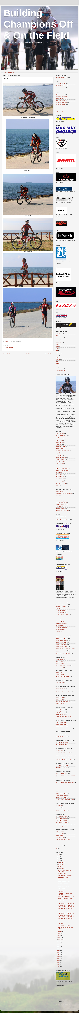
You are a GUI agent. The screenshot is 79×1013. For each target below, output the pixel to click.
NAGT (57, 453)
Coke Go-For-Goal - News (62, 736)
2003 (58, 966)
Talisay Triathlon (59, 466)
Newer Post (6, 354)
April (59, 935)
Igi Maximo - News (60, 98)
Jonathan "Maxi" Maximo (61, 623)
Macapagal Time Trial (61, 452)
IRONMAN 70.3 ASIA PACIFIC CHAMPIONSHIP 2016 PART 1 (66, 919)
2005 (58, 962)
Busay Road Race (60, 433)
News (57, 846)
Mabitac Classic (59, 448)
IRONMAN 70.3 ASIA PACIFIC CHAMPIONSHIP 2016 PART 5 (66, 906)
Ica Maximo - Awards (60, 85)
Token (57, 335)
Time (57, 367)
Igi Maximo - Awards (60, 94)
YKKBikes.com (59, 337)
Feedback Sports (60, 368)
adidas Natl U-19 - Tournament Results (65, 759)
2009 (58, 954)
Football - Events (59, 518)
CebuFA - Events (59, 659)
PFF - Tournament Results (62, 810)
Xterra (57, 485)
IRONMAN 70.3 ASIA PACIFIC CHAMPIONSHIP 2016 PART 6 (66, 903)
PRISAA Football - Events (62, 793)
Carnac (57, 355)
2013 (58, 946)
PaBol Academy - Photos (61, 822)
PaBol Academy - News (61, 820)
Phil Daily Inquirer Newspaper (62, 614)
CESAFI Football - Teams (61, 646)
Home (4, 72)
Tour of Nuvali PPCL (60, 481)
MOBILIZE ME (61, 888)
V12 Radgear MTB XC (61, 483)
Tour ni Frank (59, 472)
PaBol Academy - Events (61, 818)
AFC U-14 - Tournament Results (63, 676)
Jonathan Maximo (60, 625)
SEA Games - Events (60, 688)
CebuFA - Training (60, 667)
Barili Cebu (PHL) (60, 500)
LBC (57, 357)
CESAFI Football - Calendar (62, 637)
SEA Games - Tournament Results (64, 691)
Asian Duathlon (59, 491)
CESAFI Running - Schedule (62, 651)
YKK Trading (58, 333)
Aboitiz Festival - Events (61, 722)
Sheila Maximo (59, 631)
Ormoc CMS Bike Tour (61, 457)
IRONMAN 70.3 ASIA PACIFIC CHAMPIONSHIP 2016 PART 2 (66, 916)
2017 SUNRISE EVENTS (64, 925)
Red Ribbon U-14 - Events (62, 742)
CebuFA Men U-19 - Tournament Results (65, 782)
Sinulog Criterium (60, 463)
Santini (57, 348)
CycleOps (58, 359)
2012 (58, 948)
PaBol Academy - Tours (61, 826)
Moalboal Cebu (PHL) (61, 508)
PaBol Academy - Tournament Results (64, 824)
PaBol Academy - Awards (61, 816)
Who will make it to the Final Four (63, 653)
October (60, 866)
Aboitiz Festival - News (61, 724)
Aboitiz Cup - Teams (60, 714)
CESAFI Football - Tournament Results (65, 648)
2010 (58, 952)
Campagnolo (59, 342)
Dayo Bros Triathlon (60, 438)
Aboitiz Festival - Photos (61, 726)
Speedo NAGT (59, 465)
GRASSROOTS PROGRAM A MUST (67, 896)
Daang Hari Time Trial (61, 437)
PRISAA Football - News (61, 795)
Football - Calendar (60, 516)
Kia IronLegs (58, 444)
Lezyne (57, 363)
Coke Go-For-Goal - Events (62, 734)
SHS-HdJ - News (60, 835)
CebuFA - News (59, 661)
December (61, 862)
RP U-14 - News (59, 699)
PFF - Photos (59, 809)
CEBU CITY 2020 (62, 873)
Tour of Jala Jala (59, 480)
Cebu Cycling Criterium (61, 435)
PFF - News (58, 807)
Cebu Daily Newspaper (61, 606)
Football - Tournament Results (63, 519)
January (60, 939)
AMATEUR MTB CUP (63, 884)
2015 (58, 942)
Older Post (48, 354)
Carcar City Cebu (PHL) (61, 502)
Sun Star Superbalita (60, 610)
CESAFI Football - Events (62, 638)
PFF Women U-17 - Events (62, 765)
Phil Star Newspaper (60, 612)
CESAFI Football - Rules (61, 644)
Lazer (57, 340)
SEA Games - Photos (61, 690)
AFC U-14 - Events (60, 672)
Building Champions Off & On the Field (38, 24)
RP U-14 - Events (60, 697)
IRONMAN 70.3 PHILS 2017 (64, 875)
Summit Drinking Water (61, 370)
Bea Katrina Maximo (60, 110)
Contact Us (11, 72)
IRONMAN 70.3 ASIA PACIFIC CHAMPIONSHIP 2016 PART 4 (66, 909)
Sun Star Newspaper (60, 603)
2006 (58, 960)
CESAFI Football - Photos (62, 642)
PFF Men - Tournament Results (63, 752)
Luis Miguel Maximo (60, 104)
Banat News (58, 608)
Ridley (57, 339)
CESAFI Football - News (61, 640)
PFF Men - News (59, 750)
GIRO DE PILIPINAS (63, 877)
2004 (58, 964)
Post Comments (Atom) (14, 357)
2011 (58, 950)
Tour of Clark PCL (60, 476)
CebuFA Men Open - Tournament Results (65, 775)
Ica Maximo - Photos (60, 89)
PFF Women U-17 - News (62, 767)
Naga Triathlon (59, 455)
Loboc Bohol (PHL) (60, 506)
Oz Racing (58, 354)
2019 (58, 854)
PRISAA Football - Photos (62, 797)
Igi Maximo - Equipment (61, 96)
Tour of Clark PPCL (60, 478)
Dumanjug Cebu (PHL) (61, 504)
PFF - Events (59, 805)
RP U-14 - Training (60, 703)
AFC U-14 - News (60, 674)
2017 (58, 858)
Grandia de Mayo (60, 442)
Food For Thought (60, 845)
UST (57, 848)
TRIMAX (60, 879)
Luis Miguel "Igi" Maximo (61, 102)
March (60, 937)
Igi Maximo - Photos (60, 100)
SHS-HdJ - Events (60, 833)
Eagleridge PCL (59, 440)
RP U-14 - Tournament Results (63, 701)
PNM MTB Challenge (60, 459)
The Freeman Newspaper (62, 604)
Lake (57, 361)
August (60, 931)
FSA (57, 350)
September (61, 868)
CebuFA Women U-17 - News (62, 788)
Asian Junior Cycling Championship (64, 493)
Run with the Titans (60, 461)
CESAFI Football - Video (61, 650)
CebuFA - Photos (60, 663)
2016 (58, 860)
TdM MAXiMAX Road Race (62, 468)
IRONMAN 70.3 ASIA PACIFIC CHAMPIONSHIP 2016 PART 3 (66, 913)
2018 (58, 856)
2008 (58, 956)
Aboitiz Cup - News (60, 711)
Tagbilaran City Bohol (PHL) (62, 510)
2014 (58, 944)
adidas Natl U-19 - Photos (62, 757)
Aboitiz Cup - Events (60, 709)
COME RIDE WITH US (63, 886)
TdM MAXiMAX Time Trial (62, 470)
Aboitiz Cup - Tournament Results (63, 716)
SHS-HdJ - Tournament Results (63, 839)
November (61, 864)
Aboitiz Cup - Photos (60, 712)
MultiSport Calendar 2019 (62, 77)
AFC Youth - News (60, 682)
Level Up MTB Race (60, 446)
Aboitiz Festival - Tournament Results (64, 728)
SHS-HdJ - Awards (60, 831)
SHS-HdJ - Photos (60, 837)
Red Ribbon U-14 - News (61, 744)
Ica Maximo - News (60, 87)
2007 (58, 958)
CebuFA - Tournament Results (63, 665)
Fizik (57, 344)
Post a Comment (9, 347)
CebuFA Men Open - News (62, 773)
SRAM (57, 365)
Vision (57, 352)
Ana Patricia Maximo (60, 83)
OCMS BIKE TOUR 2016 (64, 882)
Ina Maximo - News (60, 111)
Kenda (57, 346)
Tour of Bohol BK (59, 474)
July (59, 933)
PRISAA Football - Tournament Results (65, 799)
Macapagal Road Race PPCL (62, 450)
